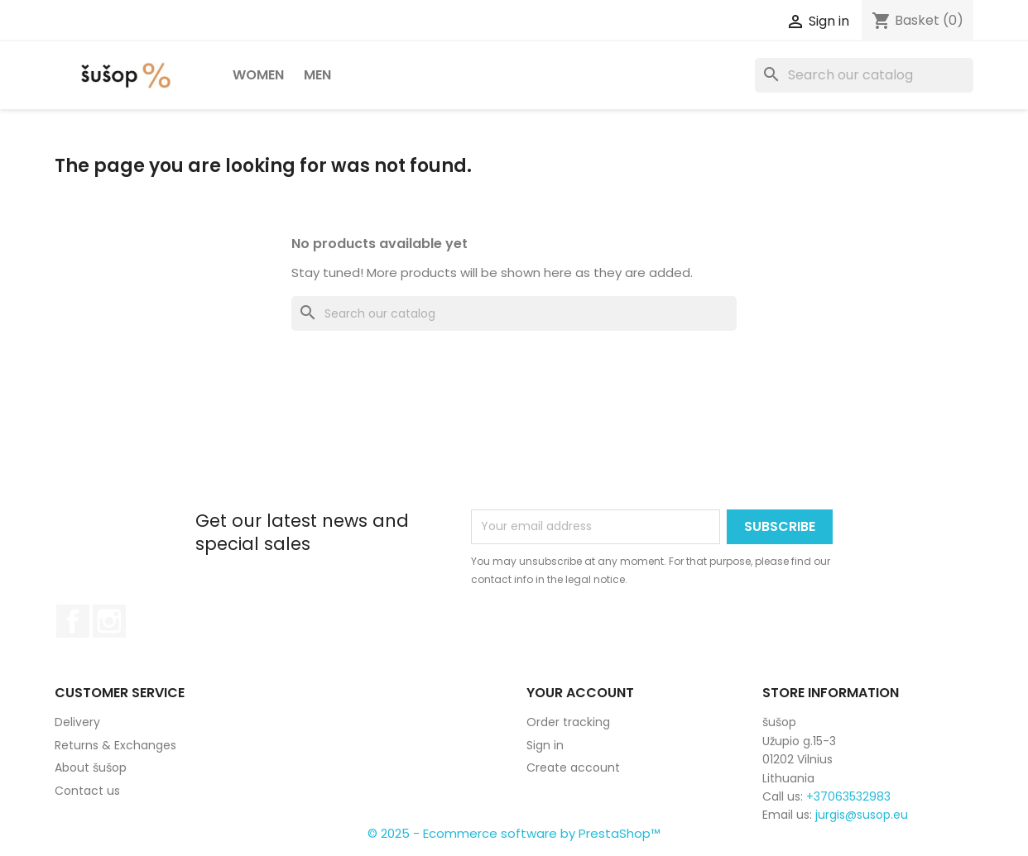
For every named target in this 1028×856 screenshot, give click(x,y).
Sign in (545, 745)
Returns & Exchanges (115, 745)
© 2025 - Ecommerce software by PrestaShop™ (514, 833)
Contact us (87, 790)
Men (317, 74)
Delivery (77, 722)
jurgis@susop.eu (861, 814)
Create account (573, 767)
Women (258, 74)
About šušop (91, 767)
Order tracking (568, 722)
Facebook (72, 621)
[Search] (864, 75)
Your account (580, 692)
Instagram (109, 621)
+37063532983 (848, 796)
